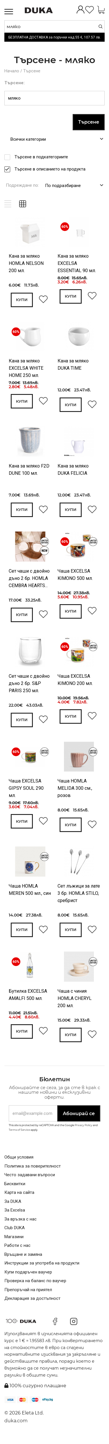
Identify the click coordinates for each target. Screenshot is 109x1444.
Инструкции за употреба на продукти (41, 1269)
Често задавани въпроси (29, 1181)
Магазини (14, 1242)
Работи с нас (17, 1251)
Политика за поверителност (32, 1172)
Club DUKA (14, 1234)
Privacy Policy (83, 1131)
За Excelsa (14, 1216)
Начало (11, 71)
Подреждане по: (22, 185)
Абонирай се (79, 1119)
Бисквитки (14, 1189)
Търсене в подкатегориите (43, 156)
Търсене (31, 71)
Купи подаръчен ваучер (28, 1278)
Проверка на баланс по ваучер (35, 1287)
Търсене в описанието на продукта (52, 168)
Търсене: (14, 82)
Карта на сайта (19, 1198)
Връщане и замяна (23, 1260)
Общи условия (18, 1163)
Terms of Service (19, 1135)
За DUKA (12, 1207)
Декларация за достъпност (32, 1304)
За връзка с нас (20, 1225)
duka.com (16, 1427)
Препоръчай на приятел (28, 1295)
